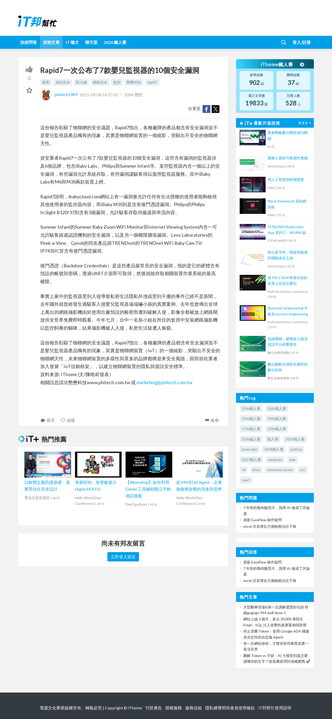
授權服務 (173, 707)
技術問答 (28, 42)
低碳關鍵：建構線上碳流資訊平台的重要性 (288, 341)
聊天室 (91, 42)
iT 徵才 (72, 42)
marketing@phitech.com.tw (164, 382)
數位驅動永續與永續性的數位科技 (288, 367)
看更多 (305, 123)
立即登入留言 (123, 556)
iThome (135, 707)
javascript (249, 449)
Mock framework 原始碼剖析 (287, 204)
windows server (280, 469)
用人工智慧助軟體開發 (286, 179)
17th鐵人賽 (251, 428)
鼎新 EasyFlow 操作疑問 (262, 520)
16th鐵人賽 (276, 408)
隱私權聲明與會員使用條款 (230, 707)
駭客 (46, 82)
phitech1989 (59, 94)
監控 (117, 82)
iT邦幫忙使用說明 (274, 707)
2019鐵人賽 (295, 439)
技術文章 (51, 42)
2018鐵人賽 (273, 449)
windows (275, 459)
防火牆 (81, 82)
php (292, 459)
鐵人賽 (272, 439)
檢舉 (211, 420)
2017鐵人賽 (251, 459)
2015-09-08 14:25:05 (99, 94)
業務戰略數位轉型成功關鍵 (288, 135)
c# (244, 469)
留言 (47, 420)
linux (256, 469)
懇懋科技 (134, 82)
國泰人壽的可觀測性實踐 (288, 158)
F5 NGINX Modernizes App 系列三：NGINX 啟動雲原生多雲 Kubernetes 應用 (287, 230)
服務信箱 (193, 707)
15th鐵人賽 (251, 408)
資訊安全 (63, 82)
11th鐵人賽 (251, 439)
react (246, 480)
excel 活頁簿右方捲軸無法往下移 (269, 526)
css (302, 469)
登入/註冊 (302, 42)
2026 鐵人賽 (115, 42)
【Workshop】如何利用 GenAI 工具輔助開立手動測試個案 (148, 489)
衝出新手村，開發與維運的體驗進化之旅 (288, 255)
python (296, 449)
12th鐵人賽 (276, 428)
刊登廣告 (153, 707)
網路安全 (100, 82)
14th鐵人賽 (276, 418)
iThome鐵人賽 (282, 64)
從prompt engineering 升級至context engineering (288, 311)
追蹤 (67, 420)
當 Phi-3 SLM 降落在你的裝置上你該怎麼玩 (287, 280)
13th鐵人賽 (251, 418)
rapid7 (152, 82)
